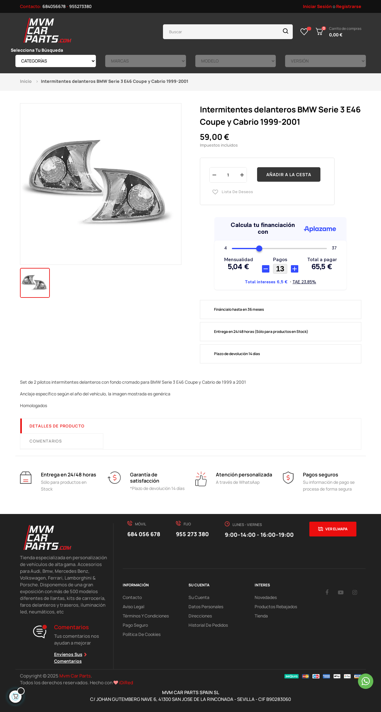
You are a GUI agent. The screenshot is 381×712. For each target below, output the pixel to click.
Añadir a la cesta (288, 174)
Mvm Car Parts (75, 676)
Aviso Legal (133, 606)
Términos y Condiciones (146, 616)
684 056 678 (143, 534)
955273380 (80, 6)
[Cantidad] (228, 175)
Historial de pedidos (208, 625)
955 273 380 (192, 534)
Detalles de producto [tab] (57, 426)
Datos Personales (206, 606)
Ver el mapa (336, 529)
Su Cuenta (199, 597)
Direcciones (200, 616)
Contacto (132, 597)
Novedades (266, 597)
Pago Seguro (135, 625)
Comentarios (46, 441)
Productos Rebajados (276, 606)
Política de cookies (142, 634)
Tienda (261, 616)
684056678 (53, 6)
